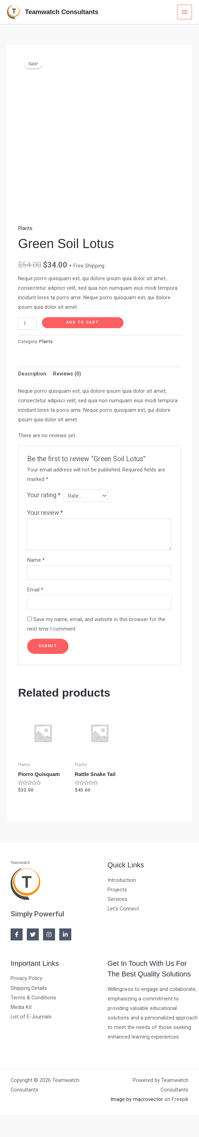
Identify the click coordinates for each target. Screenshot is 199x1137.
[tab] (32, 372)
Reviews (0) (67, 372)
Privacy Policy (26, 977)
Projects (117, 888)
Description (32, 372)
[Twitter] (33, 933)
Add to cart (82, 321)
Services (117, 897)
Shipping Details (29, 986)
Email (35, 588)
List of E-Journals (31, 1015)
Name (36, 558)
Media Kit (21, 1005)
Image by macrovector (136, 1097)
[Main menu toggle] (184, 11)
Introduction (122, 878)
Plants (25, 226)
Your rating (44, 493)
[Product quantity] (27, 322)
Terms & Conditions (33, 996)
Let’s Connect (123, 907)
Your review (45, 511)
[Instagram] (49, 933)
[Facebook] (17, 933)
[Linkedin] (65, 933)
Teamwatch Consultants (60, 11)
